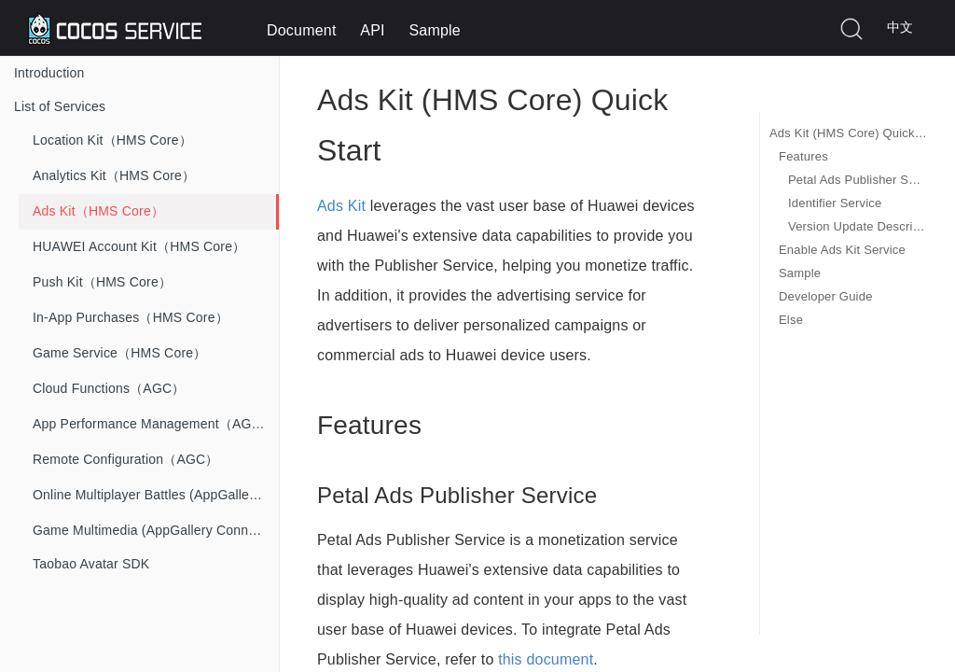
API (372, 30)
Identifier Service (834, 203)
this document (545, 659)
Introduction (49, 72)
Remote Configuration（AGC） (126, 459)
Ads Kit (341, 206)
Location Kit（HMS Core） (112, 140)
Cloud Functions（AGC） (109, 388)
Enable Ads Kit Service (842, 250)
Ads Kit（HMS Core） (98, 210)
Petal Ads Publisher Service (857, 180)
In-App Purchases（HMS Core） (130, 317)
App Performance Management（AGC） (153, 423)
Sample (434, 30)
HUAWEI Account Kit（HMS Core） (139, 246)
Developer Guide (826, 296)
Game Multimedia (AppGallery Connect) (151, 530)
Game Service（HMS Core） (119, 352)
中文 (900, 27)
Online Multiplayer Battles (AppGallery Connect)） (156, 494)
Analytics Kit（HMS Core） (114, 175)
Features (803, 156)
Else (791, 320)
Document (302, 30)
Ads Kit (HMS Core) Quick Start (848, 133)
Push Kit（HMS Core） (102, 281)
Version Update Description (857, 226)
